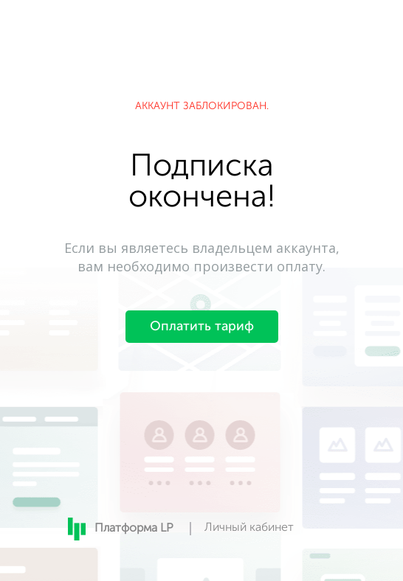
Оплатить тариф (202, 326)
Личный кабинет (249, 528)
